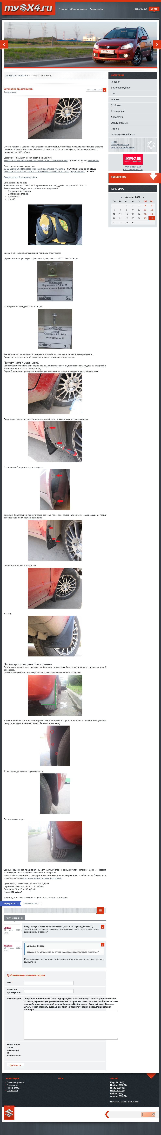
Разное (115, 128)
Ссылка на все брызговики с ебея (20, 177)
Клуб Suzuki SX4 (133, 167)
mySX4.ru (28, 8)
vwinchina (60, 169)
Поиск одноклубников (123, 134)
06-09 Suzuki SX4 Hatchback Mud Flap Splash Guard (29, 169)
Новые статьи (13, 1088)
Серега (7, 927)
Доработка (117, 117)
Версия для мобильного (122, 147)
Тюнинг (115, 99)
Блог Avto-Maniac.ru (133, 169)
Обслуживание (119, 122)
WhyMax (8, 945)
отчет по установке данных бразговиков (41, 878)
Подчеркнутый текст (67, 998)
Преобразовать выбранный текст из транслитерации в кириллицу (67, 1007)
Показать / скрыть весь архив (124, 1101)
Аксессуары (23, 75)
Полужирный (31, 998)
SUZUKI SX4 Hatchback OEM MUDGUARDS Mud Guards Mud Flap (36, 160)
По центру (46, 1001)
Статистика (12, 1090)
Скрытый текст (97, 1004)
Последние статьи (120, 144)
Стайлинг (116, 105)
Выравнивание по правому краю (69, 1001)
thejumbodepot (78, 171)
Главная (115, 81)
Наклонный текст (47, 998)
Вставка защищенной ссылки (47, 1004)
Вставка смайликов (99, 1001)
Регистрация (13, 1085)
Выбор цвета (80, 1004)
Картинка (68, 1004)
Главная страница (15, 1082)
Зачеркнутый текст (89, 998)
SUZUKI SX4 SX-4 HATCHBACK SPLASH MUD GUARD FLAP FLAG (36, 171)
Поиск (114, 142)
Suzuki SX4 (11, 75)
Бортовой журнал (121, 87)
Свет (113, 93)
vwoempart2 (93, 160)
